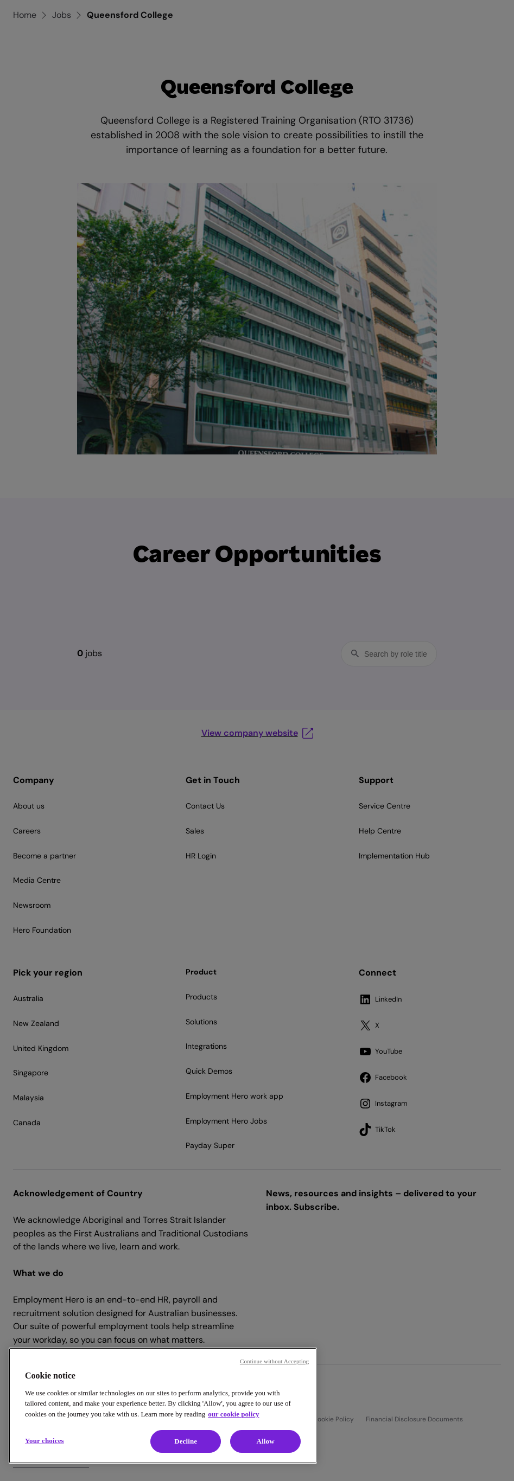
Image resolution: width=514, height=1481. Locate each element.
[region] (163, 1406)
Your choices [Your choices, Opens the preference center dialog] (44, 1441)
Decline (185, 1441)
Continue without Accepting (274, 1361)
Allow (266, 1441)
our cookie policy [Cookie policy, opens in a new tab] (233, 1414)
